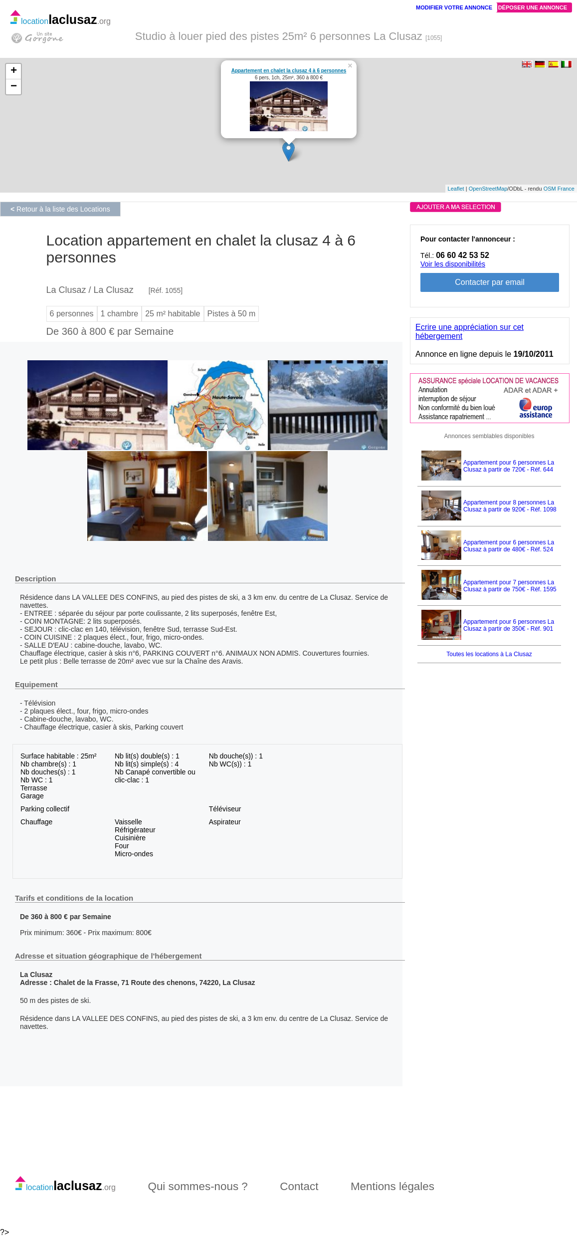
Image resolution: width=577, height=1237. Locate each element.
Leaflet (456, 189)
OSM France (559, 189)
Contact (299, 1186)
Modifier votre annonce (454, 7)
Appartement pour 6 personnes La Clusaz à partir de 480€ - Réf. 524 (508, 546)
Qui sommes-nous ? (197, 1186)
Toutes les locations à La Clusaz (489, 654)
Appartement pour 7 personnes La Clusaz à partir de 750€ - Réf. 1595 (510, 586)
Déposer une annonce (532, 7)
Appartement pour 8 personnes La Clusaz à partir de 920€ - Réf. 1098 (510, 506)
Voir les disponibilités (452, 264)
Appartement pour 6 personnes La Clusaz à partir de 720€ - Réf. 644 (508, 466)
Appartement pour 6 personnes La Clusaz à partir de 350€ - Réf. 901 (508, 625)
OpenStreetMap (488, 189)
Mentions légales (392, 1186)
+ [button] (13, 71)
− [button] (13, 86)
